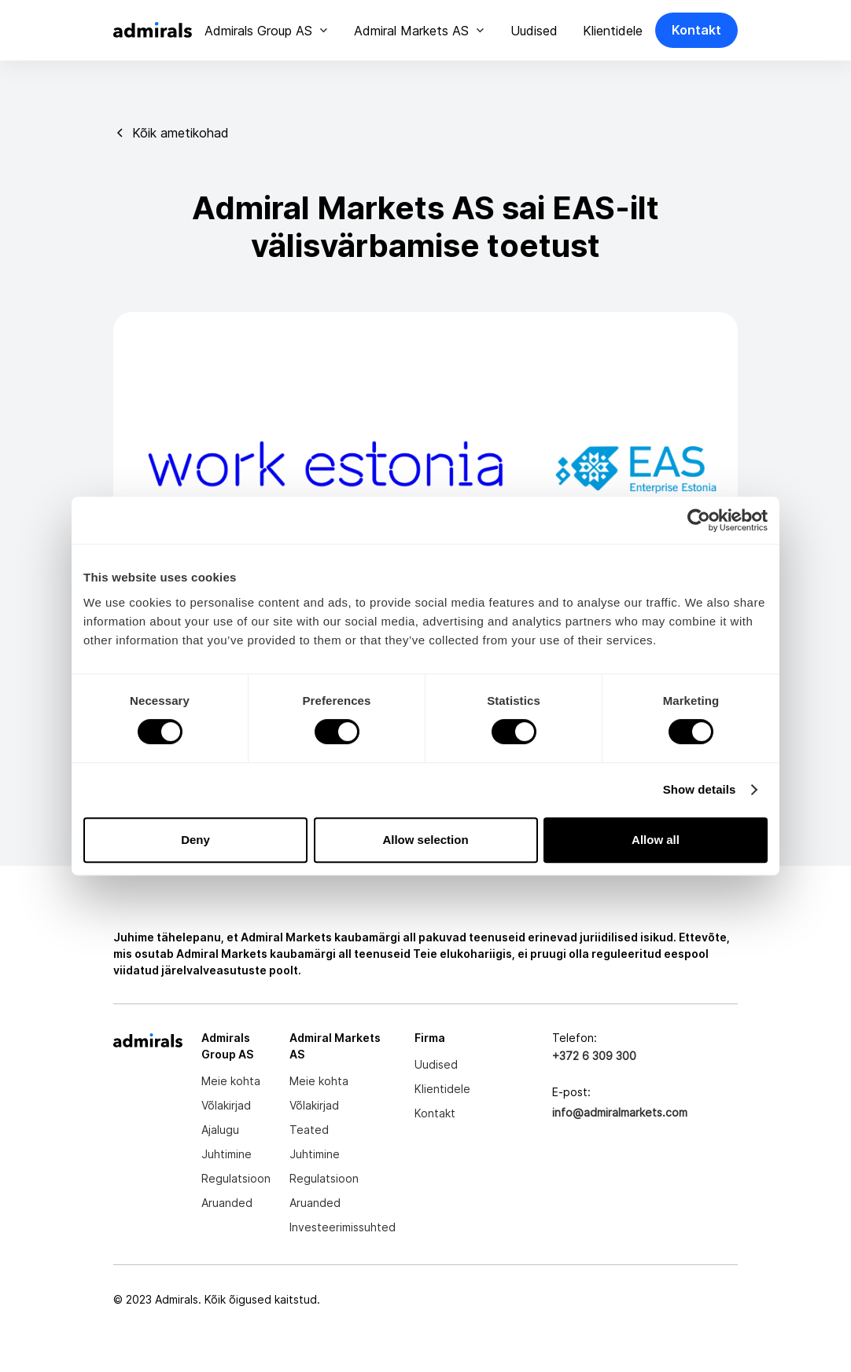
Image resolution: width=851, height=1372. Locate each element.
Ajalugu (220, 1129)
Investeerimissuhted (342, 1227)
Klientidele (613, 31)
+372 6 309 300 (594, 1055)
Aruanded (226, 1202)
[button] (266, 30)
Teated (309, 1129)
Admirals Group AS (258, 31)
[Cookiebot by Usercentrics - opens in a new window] (699, 520)
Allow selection (425, 839)
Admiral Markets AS (411, 31)
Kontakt (696, 30)
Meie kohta (230, 1081)
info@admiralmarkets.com (619, 1112)
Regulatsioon (236, 1178)
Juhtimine (226, 1154)
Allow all (656, 839)
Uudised (534, 31)
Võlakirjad (226, 1105)
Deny (195, 839)
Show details (699, 789)
